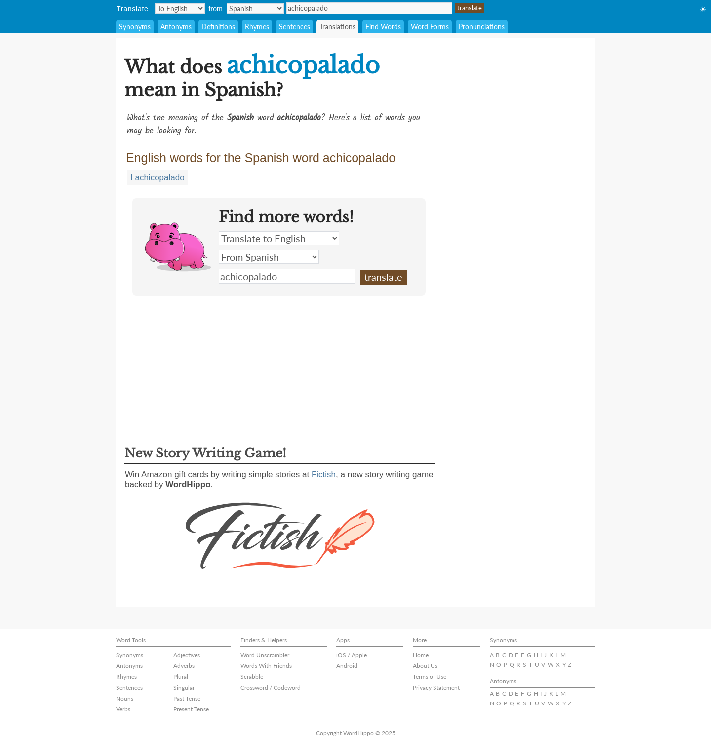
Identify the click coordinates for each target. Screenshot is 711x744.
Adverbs (184, 665)
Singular (184, 687)
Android (346, 665)
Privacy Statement (436, 687)
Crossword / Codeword (270, 687)
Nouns (124, 698)
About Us (425, 665)
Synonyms (135, 26)
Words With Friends (266, 665)
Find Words (383, 26)
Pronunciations (482, 26)
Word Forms (430, 26)
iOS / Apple (351, 655)
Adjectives (186, 655)
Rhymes (257, 26)
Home (421, 655)
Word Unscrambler (264, 655)
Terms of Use (429, 676)
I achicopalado (157, 177)
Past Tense (186, 698)
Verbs (123, 709)
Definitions (218, 26)
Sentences (294, 26)
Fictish (324, 474)
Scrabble (251, 676)
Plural (180, 676)
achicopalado (369, 8)
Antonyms (176, 26)
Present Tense (191, 709)
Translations (337, 26)
